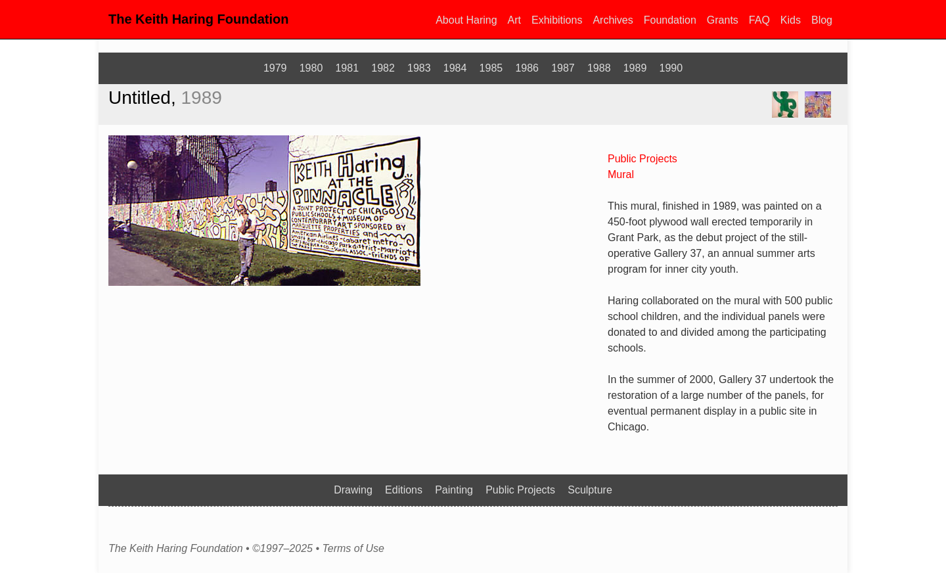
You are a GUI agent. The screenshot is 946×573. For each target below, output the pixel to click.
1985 (491, 68)
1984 (455, 68)
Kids (790, 20)
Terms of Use (353, 548)
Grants (722, 20)
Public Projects (642, 158)
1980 (311, 68)
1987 (563, 68)
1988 (599, 68)
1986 (527, 68)
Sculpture (590, 489)
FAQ (759, 20)
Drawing (353, 489)
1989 (635, 68)
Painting (454, 489)
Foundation (670, 20)
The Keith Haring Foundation (198, 19)
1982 (383, 68)
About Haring (466, 20)
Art (514, 20)
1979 (275, 68)
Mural (621, 174)
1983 (419, 68)
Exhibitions (556, 20)
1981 (347, 68)
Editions (403, 489)
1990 (671, 68)
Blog (821, 20)
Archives (613, 20)
